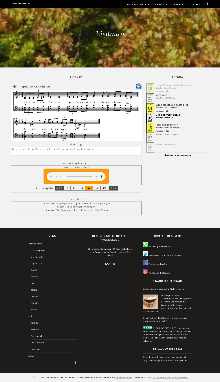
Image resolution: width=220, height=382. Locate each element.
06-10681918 (165, 246)
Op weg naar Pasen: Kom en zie (175, 84)
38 (81, 188)
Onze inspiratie (38, 250)
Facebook (164, 264)
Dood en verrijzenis (168, 114)
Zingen (34, 290)
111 (96, 188)
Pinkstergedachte (167, 124)
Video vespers (37, 342)
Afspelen (35, 303)
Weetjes (34, 276)
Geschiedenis (37, 257)
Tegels (34, 270)
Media (183, 4)
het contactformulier (173, 255)
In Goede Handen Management (170, 378)
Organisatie (36, 263)
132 (104, 188)
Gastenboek (36, 336)
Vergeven (161, 94)
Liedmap (35, 296)
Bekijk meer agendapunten (177, 155)
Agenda (34, 323)
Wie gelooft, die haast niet (172, 104)
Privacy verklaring (165, 357)
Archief (34, 309)
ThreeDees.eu (123, 378)
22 (74, 188)
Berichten (35, 329)
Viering (166, 4)
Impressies (36, 349)
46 (89, 188)
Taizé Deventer (14, 3)
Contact (202, 4)
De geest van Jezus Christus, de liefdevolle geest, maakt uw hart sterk (76, 151)
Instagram (165, 273)
